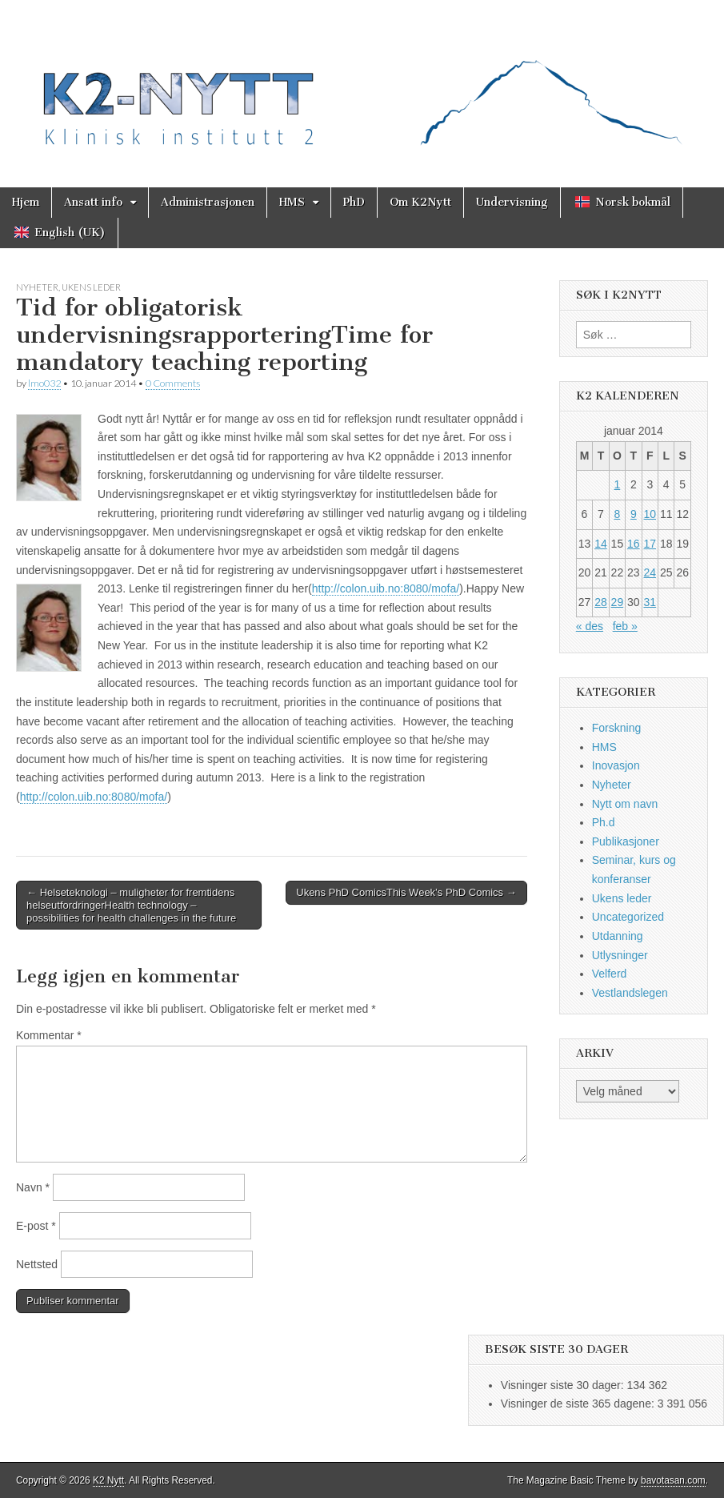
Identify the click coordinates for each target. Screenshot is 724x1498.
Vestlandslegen (630, 992)
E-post (36, 1225)
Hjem (25, 202)
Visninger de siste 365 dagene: (579, 1403)
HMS (292, 202)
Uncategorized (628, 916)
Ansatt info (93, 202)
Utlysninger (620, 955)
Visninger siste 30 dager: (564, 1385)
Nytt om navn (625, 803)
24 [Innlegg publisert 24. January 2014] (650, 572)
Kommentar (49, 1035)
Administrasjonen (207, 202)
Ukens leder (91, 287)
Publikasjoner (625, 841)
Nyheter (37, 287)
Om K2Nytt (420, 202)
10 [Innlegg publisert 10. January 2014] (650, 514)
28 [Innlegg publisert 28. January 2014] (600, 602)
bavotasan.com (673, 1480)
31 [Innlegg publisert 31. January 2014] (650, 602)
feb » (625, 626)
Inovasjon (616, 765)
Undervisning (512, 202)
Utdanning (617, 936)
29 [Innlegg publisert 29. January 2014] (617, 602)
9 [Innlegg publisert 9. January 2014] (633, 514)
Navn (33, 1187)
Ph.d (603, 822)
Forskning (616, 727)
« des (589, 626)
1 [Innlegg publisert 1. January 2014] (617, 484)
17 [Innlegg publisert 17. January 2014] (650, 543)
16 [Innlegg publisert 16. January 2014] (633, 543)
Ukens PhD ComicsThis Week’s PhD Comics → (406, 892)
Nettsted (37, 1264)
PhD (354, 202)
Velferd (609, 973)
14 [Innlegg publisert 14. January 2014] (600, 543)
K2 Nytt (108, 1480)
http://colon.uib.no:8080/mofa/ (385, 588)
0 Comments (173, 383)
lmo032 (44, 383)
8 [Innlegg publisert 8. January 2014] (617, 514)
